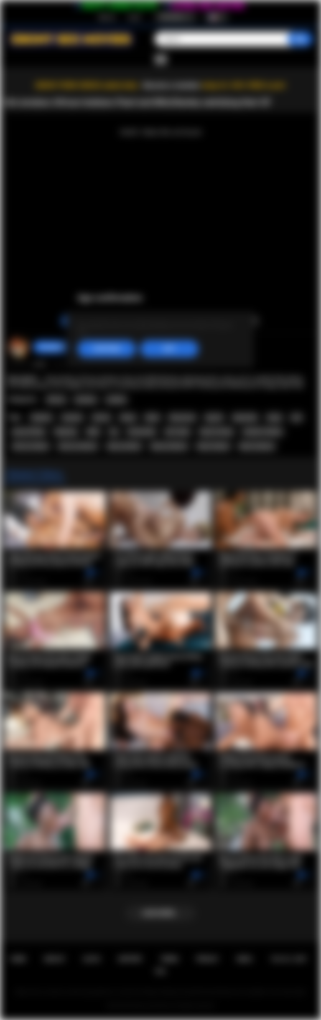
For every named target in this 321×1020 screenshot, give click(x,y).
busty (274, 417)
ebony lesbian (124, 446)
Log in (134, 17)
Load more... (160, 913)
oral (296, 417)
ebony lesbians (169, 446)
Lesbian (116, 399)
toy (113, 432)
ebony (128, 417)
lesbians (41, 417)
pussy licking (28, 432)
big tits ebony (217, 432)
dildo (93, 432)
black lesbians (257, 446)
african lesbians (78, 446)
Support (130, 959)
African (56, 399)
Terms (169, 959)
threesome (182, 417)
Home (17, 959)
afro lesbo (177, 432)
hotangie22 (52, 347)
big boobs (245, 417)
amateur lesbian (263, 432)
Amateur (86, 399)
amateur (72, 417)
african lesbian (30, 446)
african (101, 417)
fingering (65, 432)
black (152, 417)
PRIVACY (207, 959)
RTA (160, 971)
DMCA (244, 959)
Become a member (171, 85)
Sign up (106, 17)
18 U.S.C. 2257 (288, 959)
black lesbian (213, 446)
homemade (141, 432)
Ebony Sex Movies (152, 1006)
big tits (214, 417)
